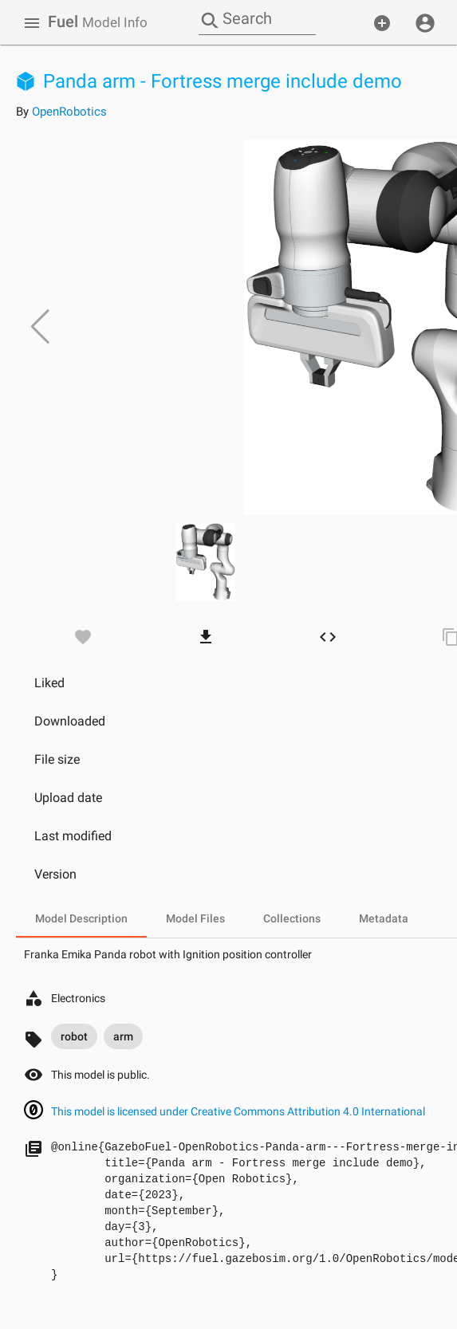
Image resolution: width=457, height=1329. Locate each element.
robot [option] (74, 1036)
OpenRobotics (69, 111)
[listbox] (97, 1036)
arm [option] (123, 1036)
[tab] (81, 918)
